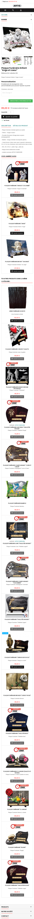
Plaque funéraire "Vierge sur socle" (17, 657)
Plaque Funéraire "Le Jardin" (17, 809)
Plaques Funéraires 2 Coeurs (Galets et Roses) (17, 772)
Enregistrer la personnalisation (20, 101)
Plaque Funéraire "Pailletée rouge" (17, 885)
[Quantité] (10, 112)
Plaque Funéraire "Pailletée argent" (17, 619)
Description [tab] (6, 126)
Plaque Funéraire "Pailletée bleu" (17, 733)
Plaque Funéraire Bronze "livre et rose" (17, 695)
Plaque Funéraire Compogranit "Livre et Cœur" (17, 466)
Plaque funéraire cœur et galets (17, 349)
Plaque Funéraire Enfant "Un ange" (17, 261)
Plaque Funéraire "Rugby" (17, 847)
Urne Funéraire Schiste (17, 311)
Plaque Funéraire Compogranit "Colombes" (17, 582)
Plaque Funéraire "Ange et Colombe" (17, 186)
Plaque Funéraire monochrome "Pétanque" (17, 387)
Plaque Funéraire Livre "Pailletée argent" (17, 543)
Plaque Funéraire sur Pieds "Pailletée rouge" (17, 428)
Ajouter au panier (10, 117)
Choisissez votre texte (7, 89)
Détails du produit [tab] (20, 126)
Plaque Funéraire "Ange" (17, 224)
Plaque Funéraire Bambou (17, 503)
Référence (4, 73)
